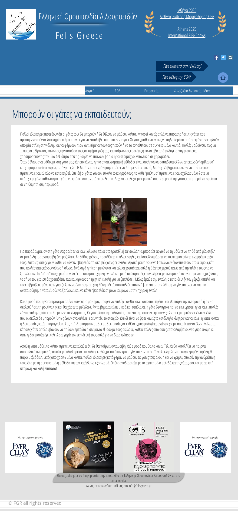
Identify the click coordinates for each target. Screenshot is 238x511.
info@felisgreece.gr (140, 485)
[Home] (223, 77)
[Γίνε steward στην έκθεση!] (182, 66)
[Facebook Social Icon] (216, 57)
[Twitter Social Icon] (223, 57)
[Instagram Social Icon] (230, 57)
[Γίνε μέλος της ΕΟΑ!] (176, 77)
